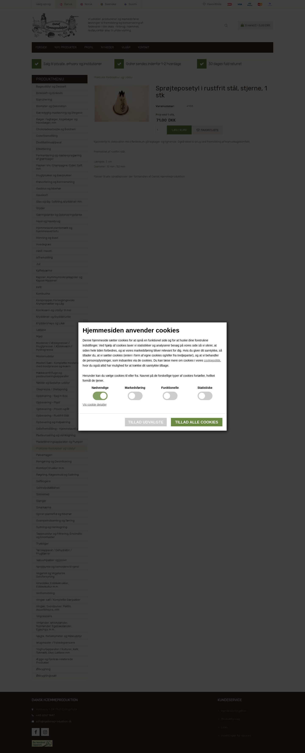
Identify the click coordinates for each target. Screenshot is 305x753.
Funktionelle (170, 387)
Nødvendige (100, 387)
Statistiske (204, 387)
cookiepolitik (212, 360)
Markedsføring (135, 387)
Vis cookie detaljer (95, 404)
